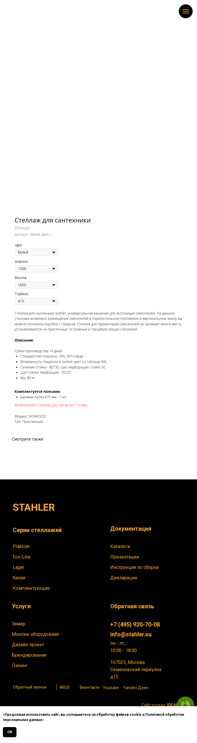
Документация (130, 528)
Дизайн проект (28, 644)
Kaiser (19, 577)
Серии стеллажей (37, 530)
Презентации (124, 557)
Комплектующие (31, 588)
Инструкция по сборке (134, 567)
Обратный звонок (30, 687)
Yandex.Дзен (135, 687)
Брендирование (29, 655)
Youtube (111, 687)
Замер (18, 624)
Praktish (21, 546)
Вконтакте (90, 687)
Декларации (123, 577)
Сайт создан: (162, 705)
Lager (18, 567)
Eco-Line (22, 557)
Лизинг (19, 665)
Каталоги (120, 546)
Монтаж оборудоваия (35, 634)
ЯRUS (65, 687)
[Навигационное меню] (186, 11)
